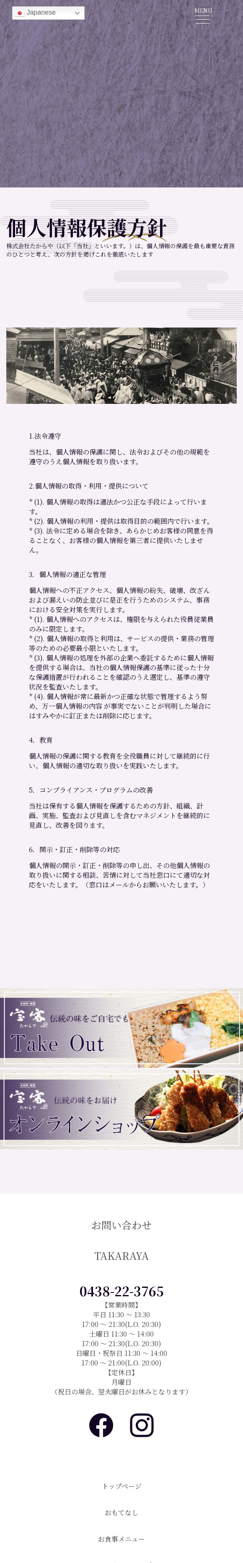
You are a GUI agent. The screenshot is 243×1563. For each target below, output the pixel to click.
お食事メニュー (121, 1539)
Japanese (35, 13)
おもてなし (121, 1512)
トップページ (122, 1486)
